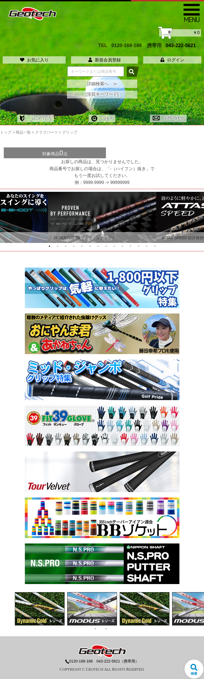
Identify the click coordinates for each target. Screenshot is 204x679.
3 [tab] (65, 246)
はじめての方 (35, 118)
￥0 (180, 33)
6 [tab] (90, 246)
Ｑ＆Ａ (101, 118)
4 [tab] (73, 246)
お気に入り (34, 60)
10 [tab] (122, 246)
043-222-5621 (181, 45)
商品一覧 (23, 132)
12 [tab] (138, 246)
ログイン (172, 60)
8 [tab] (106, 246)
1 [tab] (49, 246)
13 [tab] (146, 246)
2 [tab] (57, 246)
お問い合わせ (168, 118)
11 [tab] (130, 246)
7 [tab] (98, 246)
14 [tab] (155, 246)
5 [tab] (82, 246)
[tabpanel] (102, 217)
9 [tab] (114, 246)
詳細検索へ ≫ (102, 83)
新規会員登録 (104, 60)
